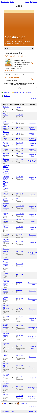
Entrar (27, 2)
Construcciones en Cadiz (32, 161)
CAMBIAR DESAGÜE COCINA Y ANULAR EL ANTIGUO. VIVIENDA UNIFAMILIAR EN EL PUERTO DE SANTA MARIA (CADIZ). (6, 177)
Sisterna (5, 149)
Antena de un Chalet (6, 127)
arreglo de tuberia (6, 154)
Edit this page (32, 411)
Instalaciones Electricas (32, 128)
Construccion (5, 2)
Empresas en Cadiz (6, 114)
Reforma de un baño (5, 214)
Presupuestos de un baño (6, 291)
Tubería (5, 138)
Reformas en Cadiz (32, 144)
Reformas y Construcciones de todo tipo (6, 262)
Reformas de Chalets (6, 240)
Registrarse (33, 2)
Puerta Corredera (6, 122)
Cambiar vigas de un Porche (6, 144)
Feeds (5, 403)
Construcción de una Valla (6, 160)
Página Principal (19, 92)
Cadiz (12, 2)
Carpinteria (33, 123)
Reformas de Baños (6, 354)
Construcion (23, 403)
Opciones (7, 96)
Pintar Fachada (5, 220)
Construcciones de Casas (6, 326)
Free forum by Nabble (8, 411)
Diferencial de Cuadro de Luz (6, 133)
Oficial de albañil (5, 274)
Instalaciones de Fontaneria (32, 139)
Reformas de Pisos (6, 375)
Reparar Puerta (5, 194)
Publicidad (6, 107)
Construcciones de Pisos (6, 335)
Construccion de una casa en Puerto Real (6, 282)
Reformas (6, 234)
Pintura (32, 221)
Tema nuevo (7, 92)
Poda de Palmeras (5, 199)
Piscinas (5, 394)
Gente (29, 92)
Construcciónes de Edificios (6, 385)
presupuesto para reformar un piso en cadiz (6, 206)
